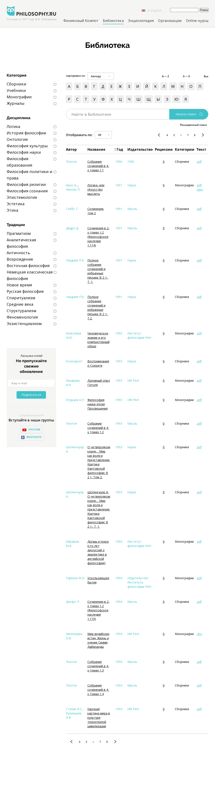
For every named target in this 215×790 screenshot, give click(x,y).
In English (154, 10)
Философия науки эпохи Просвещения (97, 404)
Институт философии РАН (139, 335)
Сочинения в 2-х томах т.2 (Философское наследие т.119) (98, 610)
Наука (131, 185)
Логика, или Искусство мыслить (95, 189)
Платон (71, 162)
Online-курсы (197, 20)
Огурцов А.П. (75, 400)
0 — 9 (186, 76)
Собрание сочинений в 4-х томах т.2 (98, 427)
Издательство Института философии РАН (139, 582)
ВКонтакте (31, 437)
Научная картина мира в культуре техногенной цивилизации (98, 717)
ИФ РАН (133, 380)
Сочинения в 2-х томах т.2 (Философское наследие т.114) (98, 236)
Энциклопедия (141, 20)
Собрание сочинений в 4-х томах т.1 (98, 166)
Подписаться (31, 395)
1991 (118, 185)
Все (206, 76)
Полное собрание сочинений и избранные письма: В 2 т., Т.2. (97, 307)
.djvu (200, 189)
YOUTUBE (31, 429)
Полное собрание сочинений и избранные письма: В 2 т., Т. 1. (97, 271)
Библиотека (113, 20)
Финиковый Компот (81, 20)
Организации (169, 20)
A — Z (165, 76)
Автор (71, 149)
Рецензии (164, 149)
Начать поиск (186, 114)
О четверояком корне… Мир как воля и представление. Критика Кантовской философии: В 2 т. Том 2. (98, 462)
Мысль (132, 209)
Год (120, 149)
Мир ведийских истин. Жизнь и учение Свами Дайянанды (98, 640)
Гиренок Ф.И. (75, 578)
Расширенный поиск (193, 125)
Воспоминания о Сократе (98, 363)
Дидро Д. (72, 228)
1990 (118, 162)
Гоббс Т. (72, 209)
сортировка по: (75, 75)
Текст (201, 149)
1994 (118, 541)
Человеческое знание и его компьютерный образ (98, 339)
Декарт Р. (73, 602)
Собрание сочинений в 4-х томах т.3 (98, 666)
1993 (118, 333)
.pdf (199, 162)
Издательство (140, 149)
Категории (184, 149)
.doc (199, 634)
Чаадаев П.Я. (75, 260)
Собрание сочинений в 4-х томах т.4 (98, 689)
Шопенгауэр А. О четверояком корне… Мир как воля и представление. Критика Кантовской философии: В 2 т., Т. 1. (98, 509)
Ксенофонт (74, 361)
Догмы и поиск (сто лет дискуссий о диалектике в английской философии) (98, 552)
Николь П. (73, 189)
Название (96, 149)
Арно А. (71, 185)
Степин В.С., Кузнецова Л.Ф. (75, 713)
